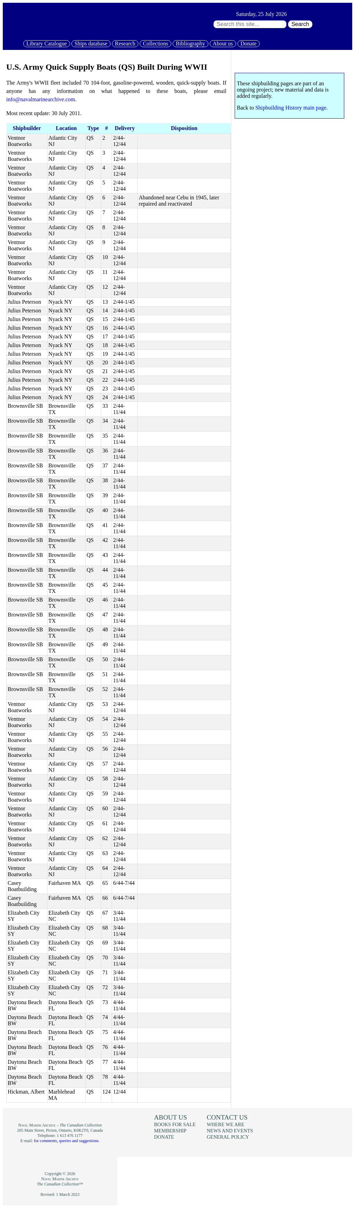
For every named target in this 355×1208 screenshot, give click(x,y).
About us (223, 43)
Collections (155, 43)
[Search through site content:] (250, 24)
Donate (249, 43)
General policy (228, 1137)
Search (300, 24)
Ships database (91, 43)
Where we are (225, 1124)
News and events (230, 1130)
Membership (170, 1130)
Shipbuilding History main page (290, 108)
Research (125, 43)
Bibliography (190, 43)
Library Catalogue (46, 43)
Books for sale (175, 1124)
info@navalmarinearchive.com (40, 99)
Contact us (227, 1117)
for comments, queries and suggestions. (66, 1140)
